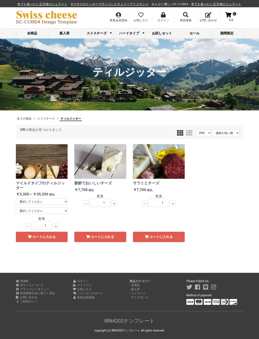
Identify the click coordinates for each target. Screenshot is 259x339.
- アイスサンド (139, 297)
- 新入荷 (135, 289)
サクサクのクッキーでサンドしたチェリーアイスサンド (136, 4)
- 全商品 (135, 285)
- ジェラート (138, 293)
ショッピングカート (88, 293)
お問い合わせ (27, 297)
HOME (22, 281)
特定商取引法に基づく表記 (35, 293)
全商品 (32, 33)
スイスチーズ (99, 33)
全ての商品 (24, 118)
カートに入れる (42, 237)
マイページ (82, 285)
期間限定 (227, 33)
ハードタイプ (131, 33)
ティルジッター (71, 118)
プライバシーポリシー (32, 289)
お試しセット (162, 33)
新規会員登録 (84, 297)
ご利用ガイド (27, 301)
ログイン (81, 281)
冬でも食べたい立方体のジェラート (69, 4)
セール (195, 33)
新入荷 (64, 33)
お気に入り (82, 289)
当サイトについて (30, 285)
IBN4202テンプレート (129, 321)
